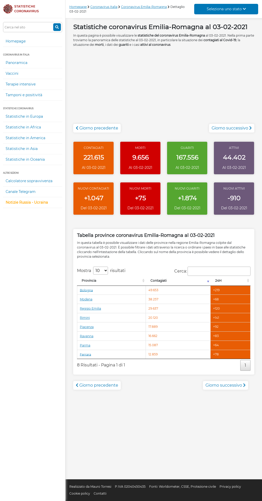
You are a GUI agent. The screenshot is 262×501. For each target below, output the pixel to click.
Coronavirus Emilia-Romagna (144, 7)
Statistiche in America (25, 138)
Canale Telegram (21, 191)
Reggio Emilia (90, 308)
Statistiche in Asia (22, 148)
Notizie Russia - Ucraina (27, 202)
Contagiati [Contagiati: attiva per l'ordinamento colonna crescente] (158, 280)
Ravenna (86, 336)
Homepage (16, 41)
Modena (86, 299)
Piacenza (87, 327)
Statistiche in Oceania (25, 159)
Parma (85, 345)
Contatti (100, 493)
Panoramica (16, 62)
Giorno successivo (232, 128)
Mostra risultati (101, 271)
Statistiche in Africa (23, 127)
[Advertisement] (163, 88)
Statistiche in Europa (24, 116)
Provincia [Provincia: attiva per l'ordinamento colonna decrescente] (89, 280)
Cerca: (212, 271)
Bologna (86, 290)
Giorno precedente (97, 128)
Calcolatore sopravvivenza (29, 181)
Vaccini (12, 73)
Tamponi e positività (24, 95)
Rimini (85, 318)
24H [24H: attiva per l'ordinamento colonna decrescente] (218, 280)
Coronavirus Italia (103, 7)
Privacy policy (230, 486)
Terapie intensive (21, 84)
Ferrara (85, 354)
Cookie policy (79, 493)
